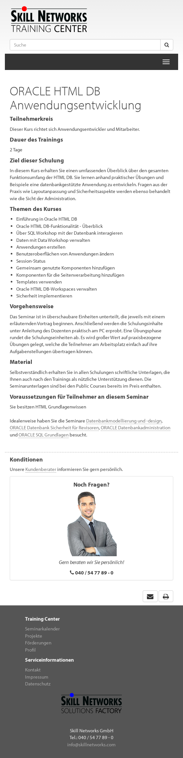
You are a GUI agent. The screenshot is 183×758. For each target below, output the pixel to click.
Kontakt (33, 670)
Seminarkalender (42, 629)
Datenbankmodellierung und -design (124, 421)
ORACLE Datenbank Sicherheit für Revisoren (54, 427)
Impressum (36, 677)
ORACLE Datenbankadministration (135, 427)
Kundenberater (40, 469)
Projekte (33, 636)
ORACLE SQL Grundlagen (44, 435)
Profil (30, 650)
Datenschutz (37, 684)
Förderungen (38, 643)
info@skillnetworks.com (91, 744)
